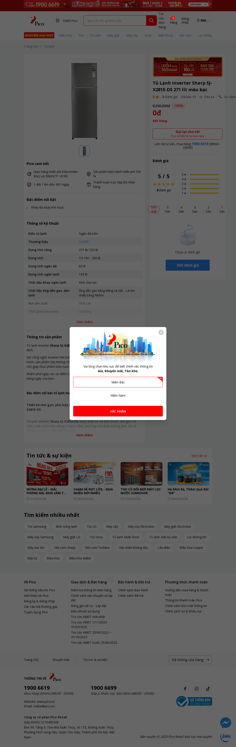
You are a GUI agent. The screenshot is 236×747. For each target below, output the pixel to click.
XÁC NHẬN (118, 411)
